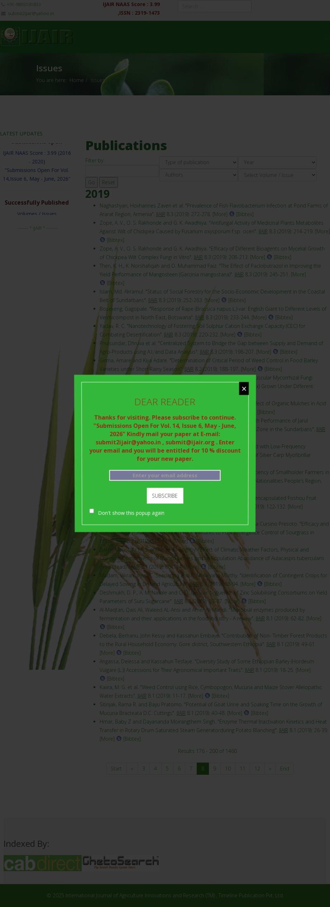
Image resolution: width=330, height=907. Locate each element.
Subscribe (165, 493)
